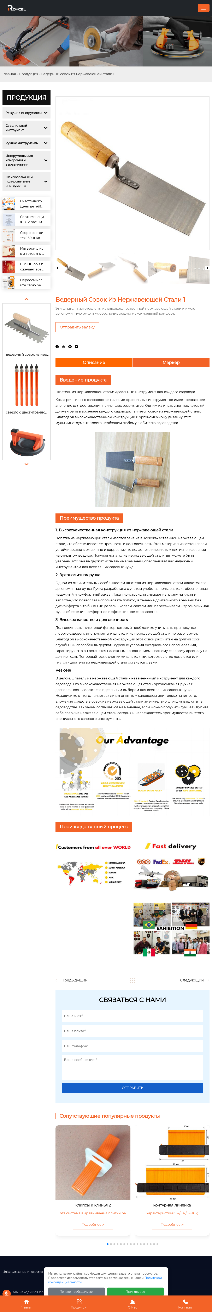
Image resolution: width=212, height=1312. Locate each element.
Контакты (185, 1303)
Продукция (28, 74)
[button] (107, 1244)
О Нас (132, 1303)
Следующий (192, 980)
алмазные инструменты (30, 1272)
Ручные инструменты (22, 143)
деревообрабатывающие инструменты (80, 1272)
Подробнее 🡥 (93, 1225)
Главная (9, 74)
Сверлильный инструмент (17, 128)
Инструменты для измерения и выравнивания (20, 160)
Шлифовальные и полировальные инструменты (20, 181)
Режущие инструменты (24, 113)
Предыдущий (74, 980)
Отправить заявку (77, 327)
